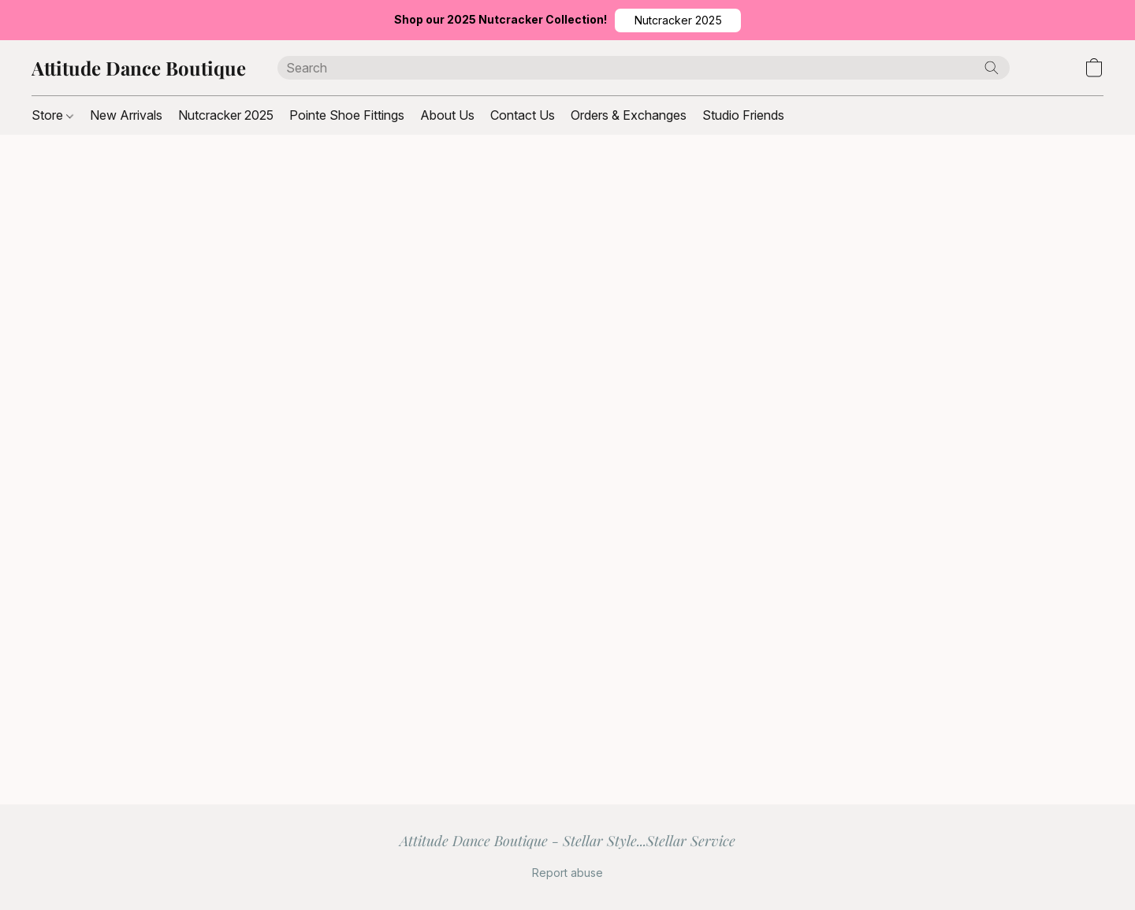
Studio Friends (743, 115)
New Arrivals (126, 115)
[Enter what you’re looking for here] (643, 68)
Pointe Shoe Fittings (346, 115)
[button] (678, 20)
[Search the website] (991, 68)
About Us (447, 115)
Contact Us (522, 115)
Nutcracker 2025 (226, 115)
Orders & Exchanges (629, 115)
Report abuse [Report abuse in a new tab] (567, 872)
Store (52, 115)
